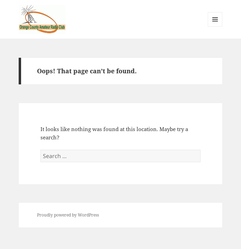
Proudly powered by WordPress (68, 215)
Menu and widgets (215, 26)
